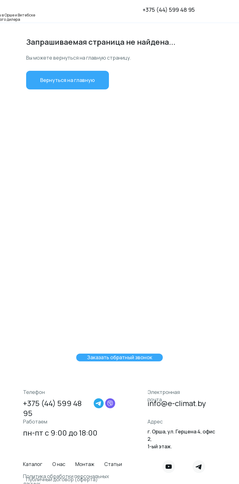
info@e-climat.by (177, 403)
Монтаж (84, 464)
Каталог (32, 464)
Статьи (113, 464)
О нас (58, 464)
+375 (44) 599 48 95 (169, 9)
